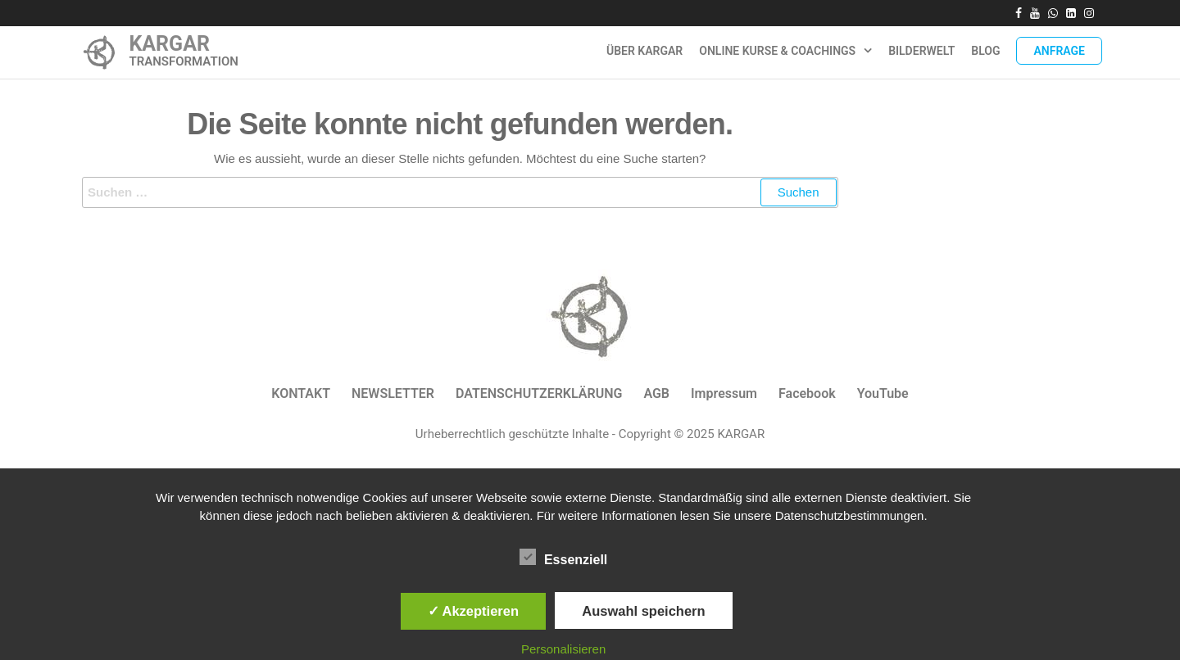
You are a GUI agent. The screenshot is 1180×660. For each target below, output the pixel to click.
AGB (656, 393)
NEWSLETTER (393, 393)
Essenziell (563, 558)
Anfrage (1059, 50)
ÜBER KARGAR (644, 50)
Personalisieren (563, 649)
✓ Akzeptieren (474, 610)
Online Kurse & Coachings (777, 50)
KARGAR (169, 44)
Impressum (724, 393)
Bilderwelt (921, 50)
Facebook (807, 393)
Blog (985, 50)
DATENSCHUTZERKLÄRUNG (539, 393)
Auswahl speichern (643, 610)
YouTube (883, 393)
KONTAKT (300, 393)
